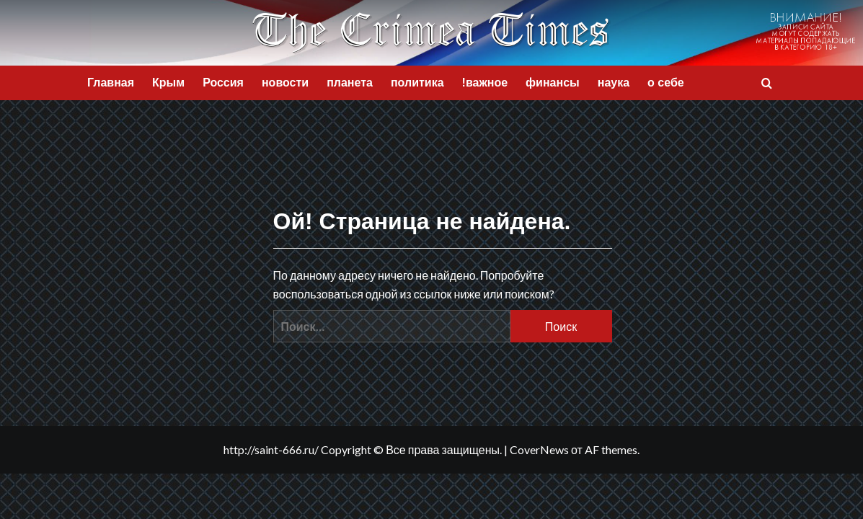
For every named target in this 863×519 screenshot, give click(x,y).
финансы (553, 82)
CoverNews (539, 449)
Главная (110, 82)
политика (417, 82)
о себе (665, 82)
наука (613, 82)
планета (350, 82)
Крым (168, 82)
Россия (223, 82)
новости (285, 82)
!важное (485, 82)
